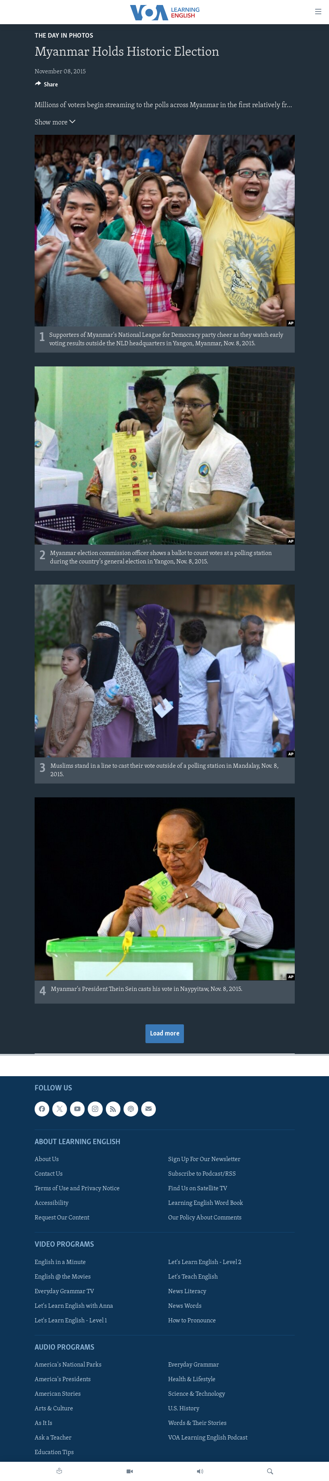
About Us (47, 1159)
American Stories (58, 1394)
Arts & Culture (54, 1409)
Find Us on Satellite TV (197, 1189)
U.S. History (183, 1409)
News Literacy (187, 1291)
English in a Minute (60, 1262)
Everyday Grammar (193, 1365)
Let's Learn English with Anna (74, 1306)
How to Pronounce (192, 1320)
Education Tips (54, 1453)
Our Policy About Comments (205, 1218)
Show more (55, 121)
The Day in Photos (64, 36)
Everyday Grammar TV (64, 1291)
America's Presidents (63, 1380)
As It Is (43, 1423)
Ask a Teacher (53, 1438)
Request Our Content (62, 1218)
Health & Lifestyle (191, 1380)
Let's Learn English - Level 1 (71, 1320)
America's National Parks (68, 1365)
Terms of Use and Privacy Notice (77, 1189)
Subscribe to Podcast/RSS (202, 1174)
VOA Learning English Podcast (207, 1438)
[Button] (46, 86)
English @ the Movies (63, 1277)
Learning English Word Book (205, 1203)
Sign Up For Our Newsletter (204, 1159)
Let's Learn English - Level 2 (204, 1262)
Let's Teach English (193, 1277)
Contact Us (49, 1174)
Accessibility (51, 1203)
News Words (185, 1306)
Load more (164, 1033)
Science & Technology (196, 1394)
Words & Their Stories (197, 1423)
